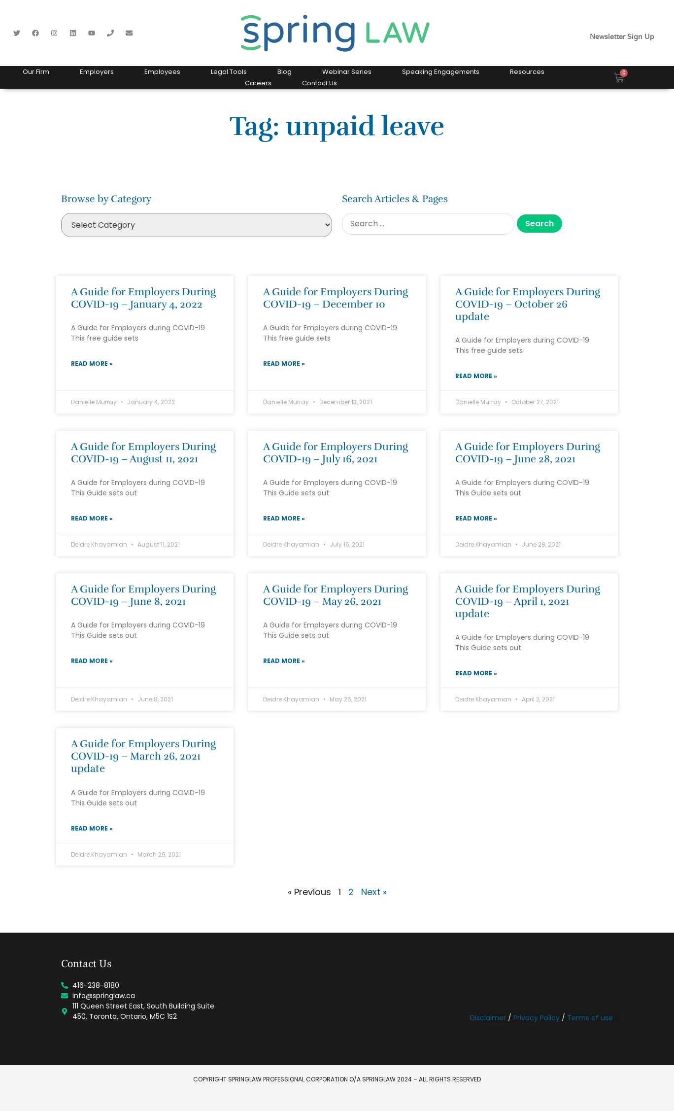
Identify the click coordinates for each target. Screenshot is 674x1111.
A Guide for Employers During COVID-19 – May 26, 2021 (335, 595)
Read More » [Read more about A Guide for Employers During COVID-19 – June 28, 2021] (476, 518)
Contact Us (319, 83)
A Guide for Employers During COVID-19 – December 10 (335, 298)
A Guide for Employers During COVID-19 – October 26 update (527, 304)
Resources (527, 71)
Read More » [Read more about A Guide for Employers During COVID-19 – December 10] (284, 363)
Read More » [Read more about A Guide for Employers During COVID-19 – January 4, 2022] (92, 363)
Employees (162, 71)
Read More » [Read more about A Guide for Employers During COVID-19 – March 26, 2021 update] (92, 828)
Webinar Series (346, 71)
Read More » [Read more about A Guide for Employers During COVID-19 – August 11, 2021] (92, 518)
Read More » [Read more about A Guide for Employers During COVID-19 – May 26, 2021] (284, 661)
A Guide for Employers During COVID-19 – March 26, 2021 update (143, 756)
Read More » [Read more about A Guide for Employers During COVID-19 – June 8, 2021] (92, 661)
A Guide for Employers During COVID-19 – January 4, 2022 (143, 298)
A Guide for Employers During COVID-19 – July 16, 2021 (335, 452)
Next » (374, 892)
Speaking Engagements (440, 71)
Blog (284, 71)
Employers (97, 71)
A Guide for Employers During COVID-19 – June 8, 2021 (143, 595)
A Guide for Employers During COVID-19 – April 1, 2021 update (527, 601)
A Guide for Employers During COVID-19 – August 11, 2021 (143, 452)
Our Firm (36, 71)
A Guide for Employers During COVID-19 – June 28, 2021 (527, 452)
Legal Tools (229, 71)
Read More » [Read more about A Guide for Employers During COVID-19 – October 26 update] (476, 376)
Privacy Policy (536, 1018)
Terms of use (590, 1018)
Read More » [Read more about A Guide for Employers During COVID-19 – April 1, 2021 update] (476, 673)
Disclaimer (488, 1018)
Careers (258, 83)
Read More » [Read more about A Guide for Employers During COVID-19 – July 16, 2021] (284, 518)
